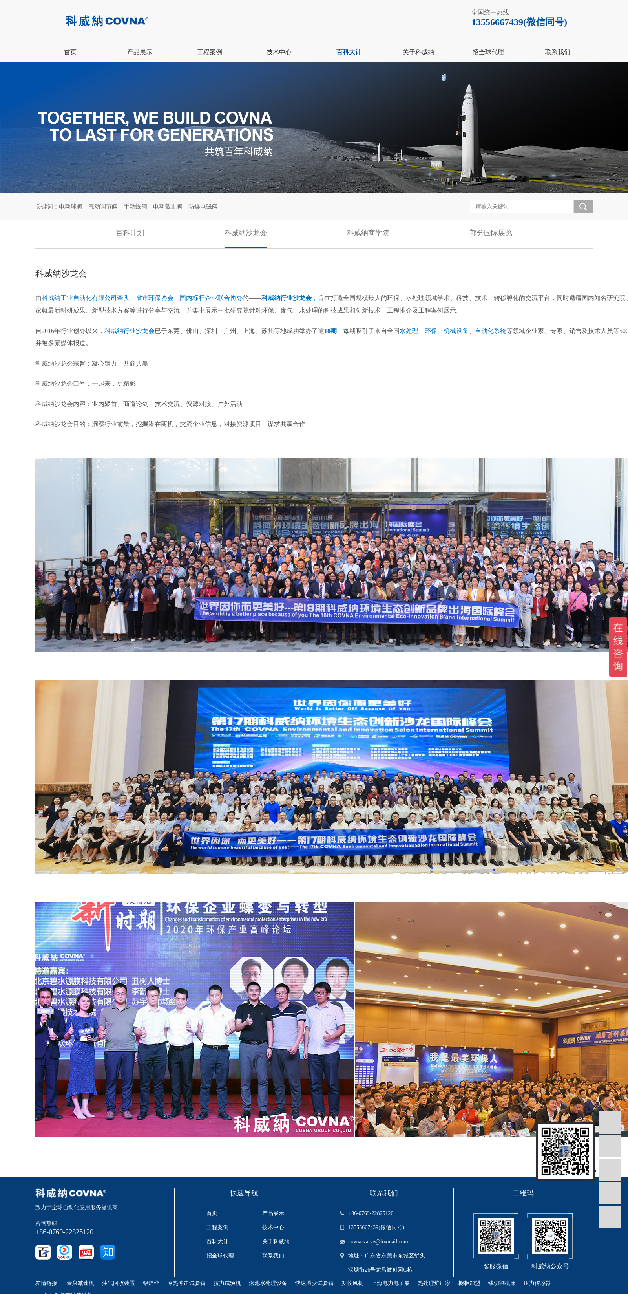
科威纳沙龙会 (246, 233)
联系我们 (557, 52)
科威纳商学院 (368, 233)
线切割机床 (502, 1283)
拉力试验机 (227, 1283)
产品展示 (139, 52)
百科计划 (130, 233)
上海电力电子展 (390, 1283)
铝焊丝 (151, 1283)
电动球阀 (70, 206)
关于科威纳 (418, 52)
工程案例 (209, 52)
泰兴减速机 (80, 1283)
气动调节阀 (103, 206)
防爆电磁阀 (203, 206)
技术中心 (279, 52)
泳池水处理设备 (268, 1283)
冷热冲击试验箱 (186, 1283)
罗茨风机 (352, 1283)
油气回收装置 (118, 1283)
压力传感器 (537, 1283)
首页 (70, 52)
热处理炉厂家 (434, 1283)
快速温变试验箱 (314, 1283)
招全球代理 (488, 52)
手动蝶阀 (135, 206)
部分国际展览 (491, 233)
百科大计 (348, 52)
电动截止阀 (168, 206)
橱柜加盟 (469, 1283)
